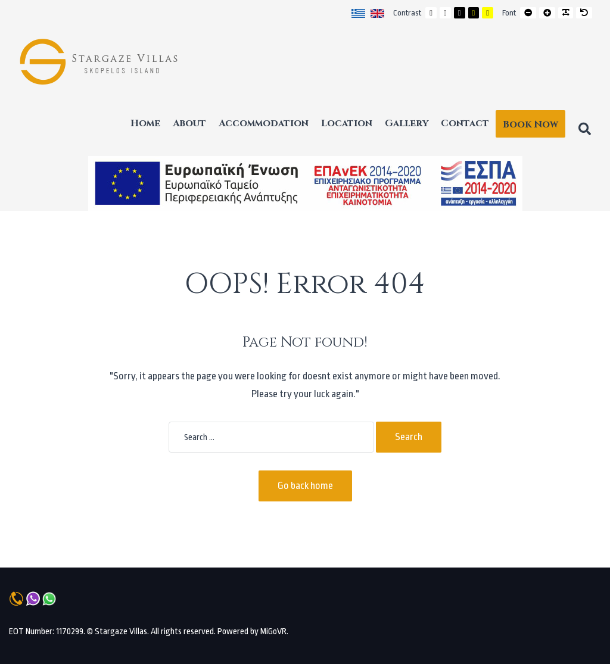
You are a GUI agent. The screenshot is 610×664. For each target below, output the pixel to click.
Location (346, 123)
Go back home (305, 485)
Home (145, 123)
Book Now (530, 124)
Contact (465, 123)
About (189, 123)
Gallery (406, 123)
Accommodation (264, 123)
